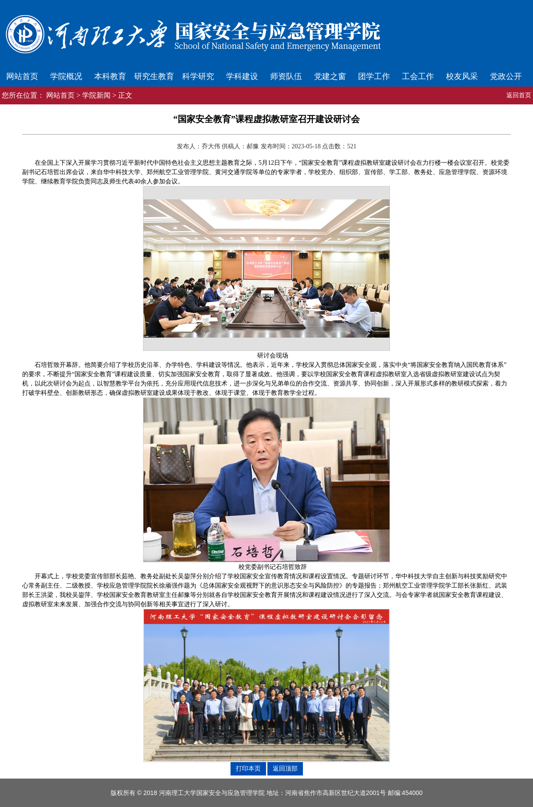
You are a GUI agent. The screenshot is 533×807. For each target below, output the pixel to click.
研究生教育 (154, 76)
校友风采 (462, 76)
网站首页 (22, 76)
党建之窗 (330, 76)
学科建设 (242, 76)
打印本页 (248, 768)
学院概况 (66, 76)
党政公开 (506, 76)
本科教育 (110, 76)
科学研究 (198, 76)
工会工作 (418, 76)
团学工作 (374, 76)
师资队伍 (286, 76)
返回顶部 (285, 768)
